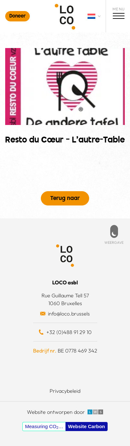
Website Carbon (86, 426)
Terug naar (65, 198)
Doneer (17, 16)
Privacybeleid (65, 391)
